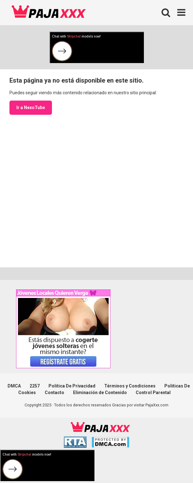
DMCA (14, 385)
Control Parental (153, 392)
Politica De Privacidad (71, 385)
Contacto (54, 392)
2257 (35, 385)
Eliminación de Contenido (100, 392)
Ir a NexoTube (30, 107)
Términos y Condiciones (130, 385)
